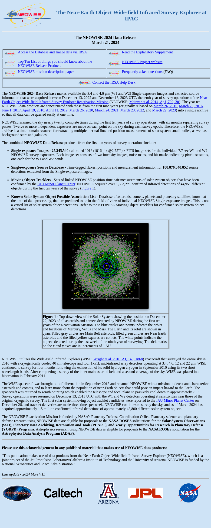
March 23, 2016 (191, 106)
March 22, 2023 (164, 110)
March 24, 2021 (107, 110)
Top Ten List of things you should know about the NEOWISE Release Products (55, 63)
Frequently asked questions (142, 72)
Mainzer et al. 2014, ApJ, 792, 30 (154, 102)
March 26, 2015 (165, 106)
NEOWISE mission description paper (46, 72)
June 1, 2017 (11, 110)
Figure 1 (88, 188)
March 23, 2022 (132, 110)
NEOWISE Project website (142, 62)
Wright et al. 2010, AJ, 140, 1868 (118, 359)
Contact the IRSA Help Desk (113, 82)
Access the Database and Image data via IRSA (52, 52)
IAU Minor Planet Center (56, 184)
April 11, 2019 (56, 110)
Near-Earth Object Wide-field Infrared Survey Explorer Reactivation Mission (105, 100)
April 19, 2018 (33, 110)
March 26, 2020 (81, 110)
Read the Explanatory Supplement (147, 52)
